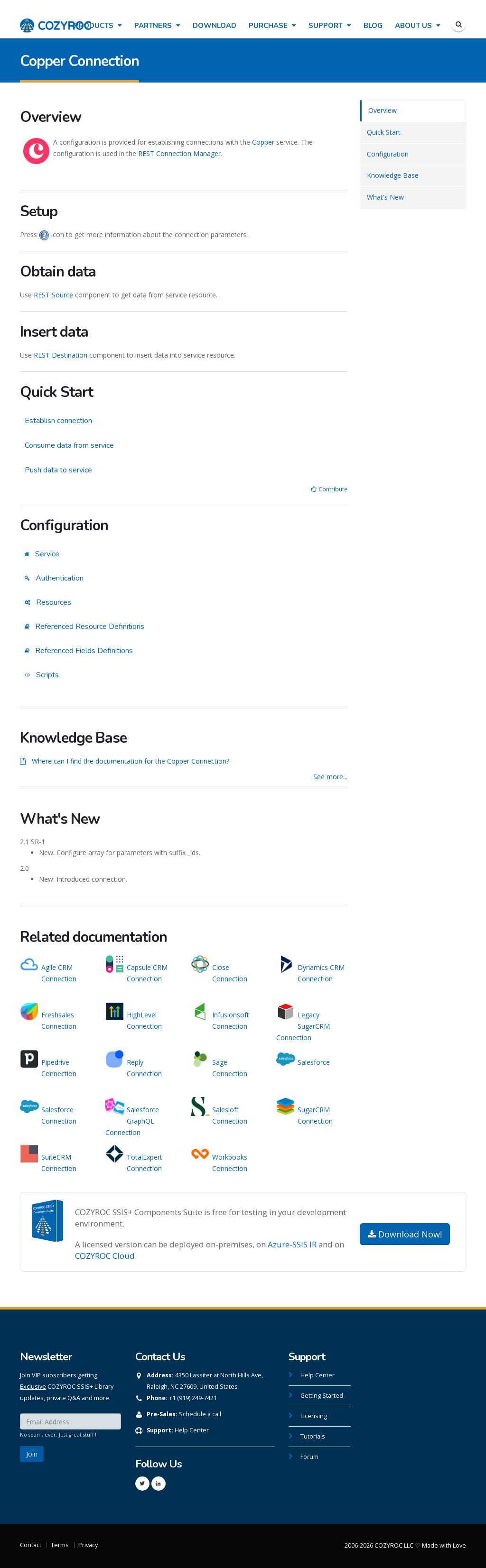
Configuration (388, 153)
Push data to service (58, 470)
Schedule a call (200, 1414)
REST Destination (60, 355)
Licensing (313, 1416)
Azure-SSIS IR (292, 1244)
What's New (385, 197)
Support (329, 25)
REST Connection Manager (179, 153)
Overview (382, 110)
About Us (417, 25)
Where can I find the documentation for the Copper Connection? (130, 761)
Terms (60, 1545)
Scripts (42, 675)
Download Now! (405, 1234)
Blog (373, 25)
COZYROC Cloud (105, 1255)
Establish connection (58, 420)
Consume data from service (69, 445)
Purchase (272, 25)
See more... (330, 776)
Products (98, 25)
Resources (48, 602)
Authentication (54, 578)
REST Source (53, 294)
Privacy (88, 1545)
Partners (157, 25)
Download (214, 25)
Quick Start (384, 132)
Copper (263, 142)
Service (42, 554)
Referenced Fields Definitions (79, 651)
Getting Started (321, 1396)
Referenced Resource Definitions (84, 626)
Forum (309, 1457)
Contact (30, 1545)
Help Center (192, 1430)
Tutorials (312, 1436)
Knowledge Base (393, 175)
